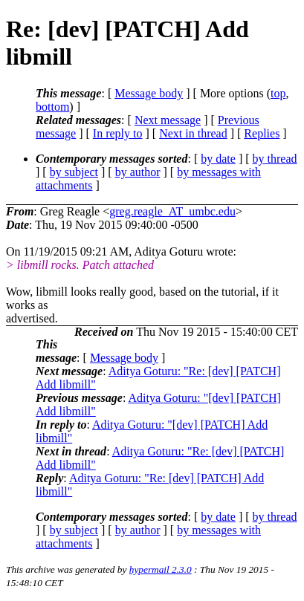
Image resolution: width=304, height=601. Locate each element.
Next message (168, 120)
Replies (261, 133)
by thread (275, 158)
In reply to (118, 133)
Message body (148, 93)
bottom (52, 106)
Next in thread (193, 133)
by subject (74, 172)
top (278, 93)
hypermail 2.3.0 (160, 569)
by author (138, 172)
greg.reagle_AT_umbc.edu (172, 211)
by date (218, 158)
